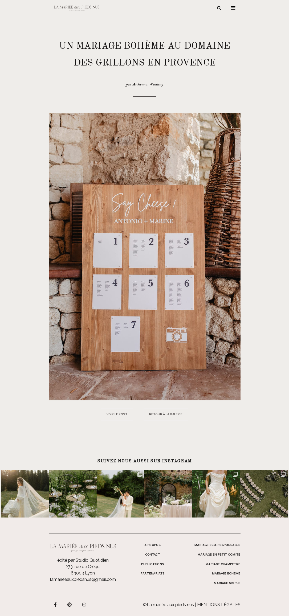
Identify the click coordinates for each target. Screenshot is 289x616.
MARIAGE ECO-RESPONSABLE (217, 545)
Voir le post (117, 414)
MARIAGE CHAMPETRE (223, 564)
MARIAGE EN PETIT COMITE (219, 555)
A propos (152, 545)
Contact (152, 555)
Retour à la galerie (165, 414)
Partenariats (152, 574)
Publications (152, 564)
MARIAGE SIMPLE (227, 583)
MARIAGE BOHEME (226, 574)
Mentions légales (219, 604)
